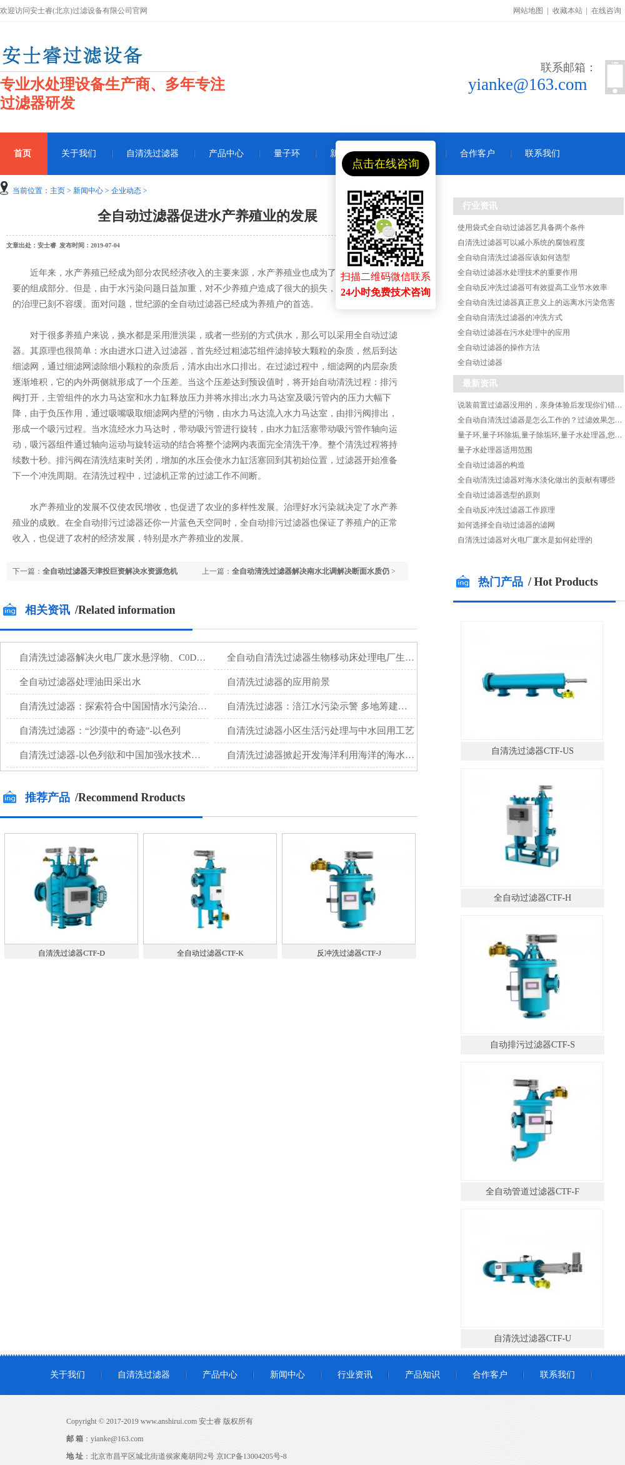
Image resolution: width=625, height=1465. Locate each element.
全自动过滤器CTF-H (532, 897)
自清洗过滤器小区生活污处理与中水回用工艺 (320, 731)
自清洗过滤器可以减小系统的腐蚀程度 (521, 242)
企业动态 (126, 190)
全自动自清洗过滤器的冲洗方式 (510, 317)
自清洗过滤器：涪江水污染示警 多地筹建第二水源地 (336, 706)
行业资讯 (355, 1374)
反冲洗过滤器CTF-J (349, 953)
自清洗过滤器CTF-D (71, 953)
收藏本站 (567, 10)
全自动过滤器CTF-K (210, 953)
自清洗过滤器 (152, 153)
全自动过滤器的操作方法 (499, 347)
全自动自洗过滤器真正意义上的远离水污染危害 (536, 302)
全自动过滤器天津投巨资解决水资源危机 (110, 571)
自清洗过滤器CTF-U (532, 1338)
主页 (57, 190)
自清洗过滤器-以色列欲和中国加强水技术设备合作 (124, 755)
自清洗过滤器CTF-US (532, 751)
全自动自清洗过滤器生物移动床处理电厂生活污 (325, 657)
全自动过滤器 (480, 362)
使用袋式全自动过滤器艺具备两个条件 (521, 227)
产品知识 (422, 1374)
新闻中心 (88, 190)
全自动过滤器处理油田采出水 (80, 682)
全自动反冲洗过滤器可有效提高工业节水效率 (533, 287)
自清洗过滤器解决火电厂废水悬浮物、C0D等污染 (121, 657)
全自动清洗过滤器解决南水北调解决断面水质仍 (310, 571)
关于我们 (78, 153)
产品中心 (226, 153)
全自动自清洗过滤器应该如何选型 (514, 257)
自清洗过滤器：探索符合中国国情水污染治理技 (117, 706)
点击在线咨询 (385, 164)
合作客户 (477, 153)
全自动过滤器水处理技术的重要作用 (518, 272)
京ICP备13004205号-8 (251, 1456)
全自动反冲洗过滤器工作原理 (506, 510)
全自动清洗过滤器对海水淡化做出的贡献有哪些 (536, 480)
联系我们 (542, 153)
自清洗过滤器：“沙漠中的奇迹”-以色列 (100, 731)
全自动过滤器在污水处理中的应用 (514, 332)
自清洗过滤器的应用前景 (278, 682)
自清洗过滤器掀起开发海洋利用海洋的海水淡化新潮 (334, 755)
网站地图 (528, 10)
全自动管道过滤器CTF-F (532, 1191)
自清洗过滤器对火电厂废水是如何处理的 (525, 540)
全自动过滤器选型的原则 (499, 495)
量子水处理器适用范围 (495, 450)
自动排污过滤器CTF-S (532, 1044)
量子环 (287, 153)
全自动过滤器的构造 (491, 465)
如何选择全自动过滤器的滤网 (506, 525)
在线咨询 (606, 10)
